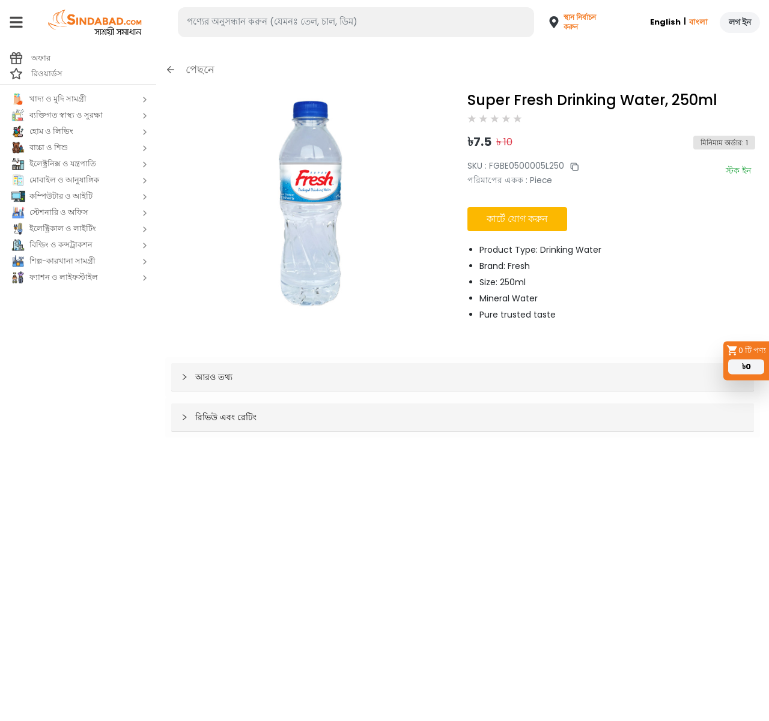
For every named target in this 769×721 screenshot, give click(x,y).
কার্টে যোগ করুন (517, 219)
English (665, 22)
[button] (567, 22)
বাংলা (698, 22)
